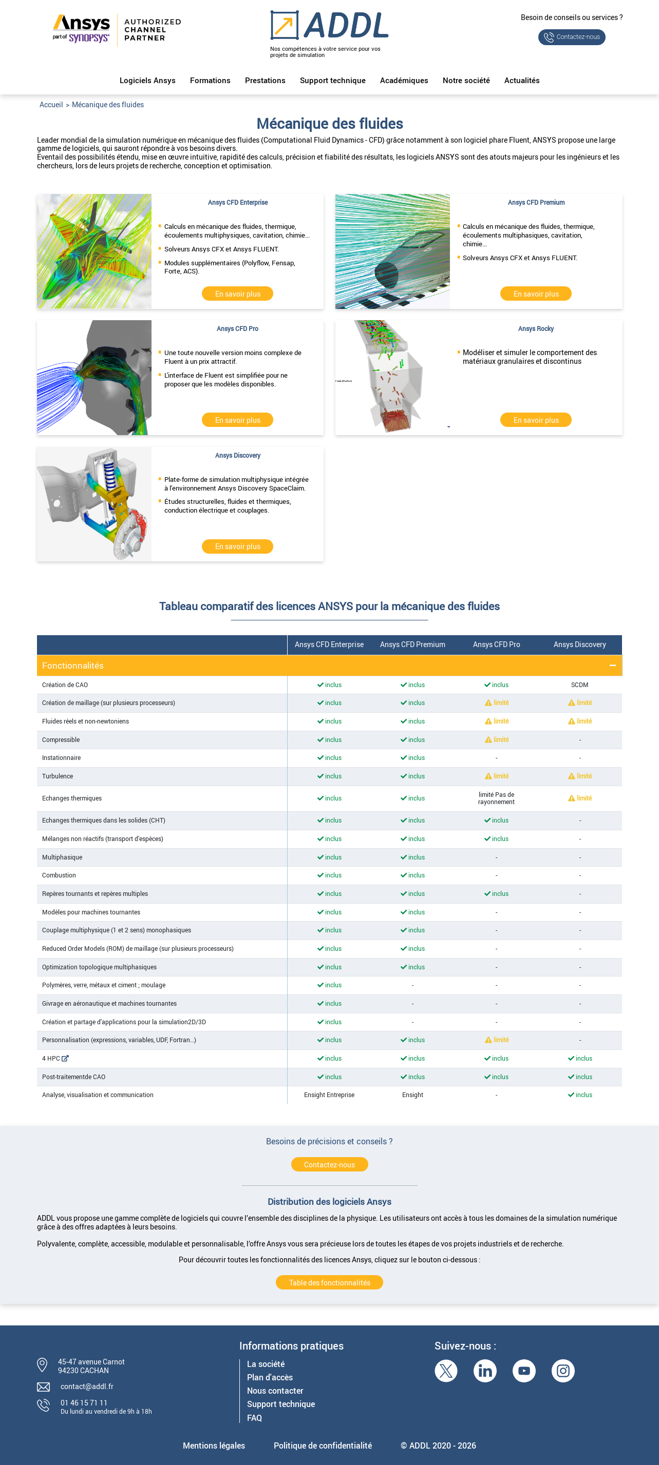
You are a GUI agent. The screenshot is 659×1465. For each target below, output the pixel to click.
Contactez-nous (578, 37)
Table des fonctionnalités (329, 1282)
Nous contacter (275, 1391)
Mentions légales (214, 1446)
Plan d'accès (270, 1377)
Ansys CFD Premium (412, 644)
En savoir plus (237, 294)
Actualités (522, 80)
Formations (210, 80)
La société (266, 1364)
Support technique (333, 80)
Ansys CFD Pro (496, 644)
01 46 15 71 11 (84, 1403)
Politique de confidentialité (323, 1446)
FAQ (254, 1418)
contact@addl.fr (87, 1386)
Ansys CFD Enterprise (329, 644)
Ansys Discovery (580, 644)
